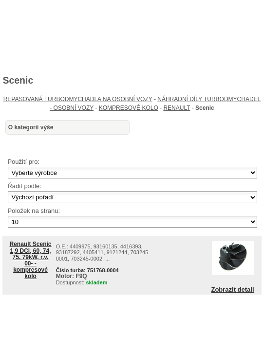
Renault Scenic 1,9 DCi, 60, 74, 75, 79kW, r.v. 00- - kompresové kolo (31, 260)
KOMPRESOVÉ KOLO (128, 108)
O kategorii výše (31, 127)
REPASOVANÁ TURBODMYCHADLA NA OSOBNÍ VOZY (77, 99)
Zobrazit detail (232, 289)
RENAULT (176, 108)
